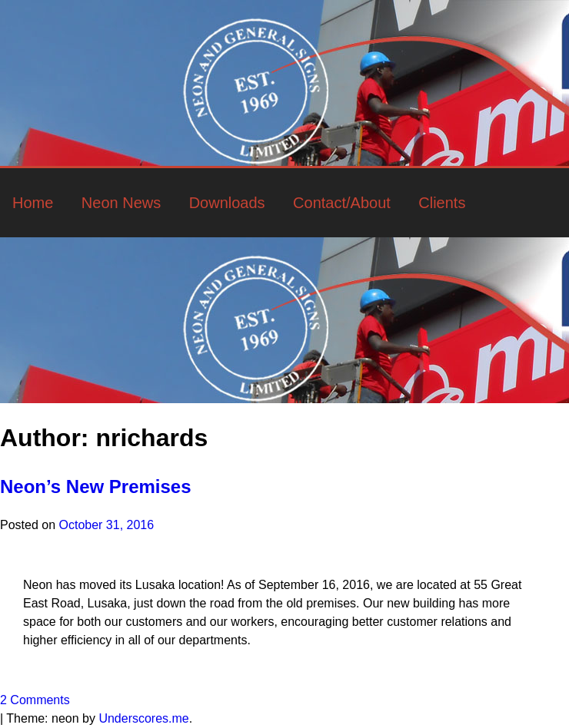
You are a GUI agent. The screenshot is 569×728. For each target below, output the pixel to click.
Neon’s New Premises (95, 486)
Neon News (121, 202)
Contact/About (342, 202)
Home (32, 202)
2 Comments (35, 699)
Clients (441, 202)
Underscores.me (143, 718)
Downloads (227, 202)
